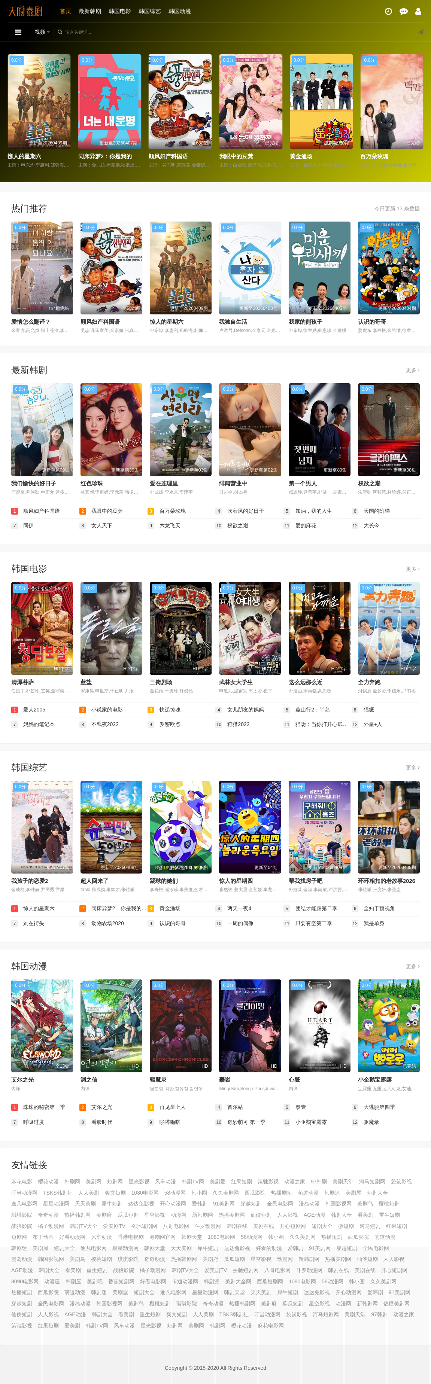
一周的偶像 (234, 923)
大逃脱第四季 (373, 1107)
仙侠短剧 (261, 1215)
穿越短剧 (250, 1204)
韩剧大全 (341, 1215)
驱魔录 (158, 1079)
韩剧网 (72, 1182)
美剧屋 (353, 1193)
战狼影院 (21, 1226)
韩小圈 (199, 1193)
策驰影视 (268, 1182)
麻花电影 (21, 1182)
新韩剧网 (202, 1215)
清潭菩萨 (22, 682)
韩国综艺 (150, 11)
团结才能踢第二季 (310, 908)
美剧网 (93, 1182)
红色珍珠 (92, 483)
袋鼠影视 (401, 1182)
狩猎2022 (232, 724)
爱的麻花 (299, 525)
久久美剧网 (226, 1193)
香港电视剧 (131, 1237)
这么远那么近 (305, 682)
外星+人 (367, 724)
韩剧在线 (237, 1226)
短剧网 (115, 1182)
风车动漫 (165, 1182)
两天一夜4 (233, 908)
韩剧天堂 (191, 1237)
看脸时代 (95, 1122)
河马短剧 (369, 1226)
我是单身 (368, 923)
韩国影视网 (338, 1204)
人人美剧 (88, 1193)
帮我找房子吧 (305, 881)
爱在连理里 (164, 483)
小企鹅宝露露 (375, 1079)
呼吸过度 (27, 1122)
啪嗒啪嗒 (164, 1122)
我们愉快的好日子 (33, 483)
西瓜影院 (255, 1193)
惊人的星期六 (24, 156)
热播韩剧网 (77, 1215)
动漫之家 (294, 1182)
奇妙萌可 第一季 (240, 1122)
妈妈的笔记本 (33, 724)
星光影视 (138, 1182)
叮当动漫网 (24, 1193)
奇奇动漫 (48, 1215)
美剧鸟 (365, 1204)
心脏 (294, 1079)
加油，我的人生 (307, 511)
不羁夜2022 (99, 724)
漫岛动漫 (309, 1204)
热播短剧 (331, 1237)
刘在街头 (27, 923)
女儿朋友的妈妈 (239, 710)
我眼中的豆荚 (236, 156)
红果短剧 (241, 1182)
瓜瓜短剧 (128, 1215)
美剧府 (104, 1215)
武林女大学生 (236, 682)
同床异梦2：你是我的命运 (110, 156)
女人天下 (95, 525)
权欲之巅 (369, 483)
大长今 (365, 525)
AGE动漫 (314, 1215)
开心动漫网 (173, 1204)
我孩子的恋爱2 (29, 881)
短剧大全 (377, 1193)
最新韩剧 (90, 11)
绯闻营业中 (233, 483)
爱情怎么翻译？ (31, 321)
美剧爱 (217, 1182)
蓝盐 (86, 682)
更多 (413, 370)
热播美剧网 (232, 1215)
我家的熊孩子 (305, 321)
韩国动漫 (180, 11)
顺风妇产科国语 (168, 156)
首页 (65, 11)
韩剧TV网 (193, 1182)
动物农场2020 (101, 923)
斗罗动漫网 (208, 1226)
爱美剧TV (114, 1226)
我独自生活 (233, 321)
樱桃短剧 (389, 1204)
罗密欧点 (164, 724)
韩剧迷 (332, 1193)
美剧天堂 (343, 1182)
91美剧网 (224, 1204)
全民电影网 (280, 1204)
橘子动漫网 (51, 1226)
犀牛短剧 (111, 1204)
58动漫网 (175, 1193)
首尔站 (229, 1107)
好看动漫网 (72, 1237)
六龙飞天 (164, 525)
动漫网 (178, 1215)
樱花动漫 (48, 1182)
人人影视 (287, 1215)
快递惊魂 (164, 710)
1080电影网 (145, 1193)
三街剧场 (161, 682)
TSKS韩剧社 (58, 1193)
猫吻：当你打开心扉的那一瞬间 (317, 724)
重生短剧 (389, 1215)
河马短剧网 (372, 1182)
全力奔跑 (369, 682)
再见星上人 (167, 1107)
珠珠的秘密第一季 (38, 1107)
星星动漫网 (56, 1204)
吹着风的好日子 (239, 511)
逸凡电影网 (24, 1204)
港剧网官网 (162, 1237)
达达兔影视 (141, 1204)
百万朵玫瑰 (374, 156)
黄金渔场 (301, 156)
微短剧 (346, 1226)
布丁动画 (43, 1237)
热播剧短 (281, 1193)
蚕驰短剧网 (144, 1226)
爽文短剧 (115, 1193)
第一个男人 (303, 483)
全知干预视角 (373, 908)
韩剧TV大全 (83, 1226)
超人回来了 (95, 881)
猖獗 (363, 710)
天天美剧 (85, 1204)
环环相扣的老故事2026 (386, 881)
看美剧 (365, 1215)
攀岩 (224, 1079)
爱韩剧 (199, 1204)
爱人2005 (28, 710)
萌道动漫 (308, 1193)
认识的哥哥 (372, 321)
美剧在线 (263, 1226)
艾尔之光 (22, 1079)
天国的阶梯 (371, 511)
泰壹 (294, 1107)
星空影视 (154, 1215)
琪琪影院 (21, 1215)
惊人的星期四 (236, 881)
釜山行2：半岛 (306, 710)
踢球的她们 (164, 881)
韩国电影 (120, 11)
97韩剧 (319, 1182)
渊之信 (89, 1079)
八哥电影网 (176, 1226)
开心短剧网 (293, 1226)
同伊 (22, 525)
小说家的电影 (101, 710)
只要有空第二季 (307, 923)
